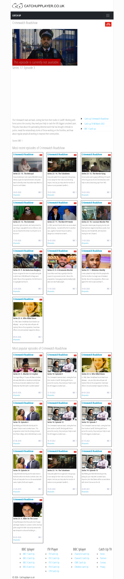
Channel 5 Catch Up (82, 558)
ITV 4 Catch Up (54, 566)
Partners (103, 558)
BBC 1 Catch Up (29, 553)
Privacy (102, 566)
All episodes (16, 195)
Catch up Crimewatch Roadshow (96, 118)
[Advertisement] (45, 91)
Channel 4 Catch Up (82, 553)
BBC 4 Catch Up (29, 566)
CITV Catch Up (54, 571)
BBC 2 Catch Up (29, 558)
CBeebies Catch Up (81, 566)
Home (102, 553)
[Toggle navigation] (108, 15)
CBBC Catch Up (80, 562)
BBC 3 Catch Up (29, 562)
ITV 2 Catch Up (54, 558)
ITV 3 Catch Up (54, 562)
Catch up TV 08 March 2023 (94, 123)
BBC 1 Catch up (90, 128)
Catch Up (16, 15)
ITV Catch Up (53, 553)
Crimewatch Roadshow (24, 22)
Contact (103, 562)
